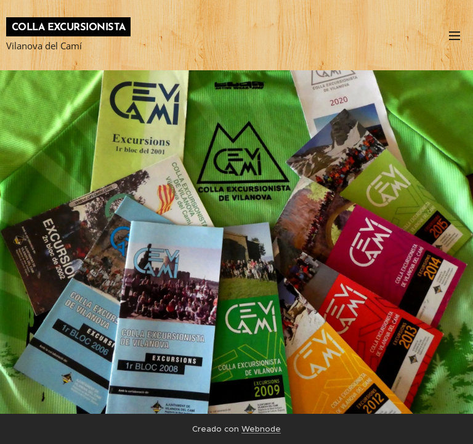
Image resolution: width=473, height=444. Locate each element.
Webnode (261, 429)
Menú (454, 35)
